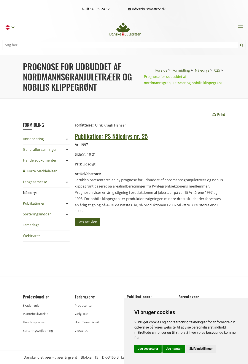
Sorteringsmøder (37, 214)
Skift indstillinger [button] (201, 348)
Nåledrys (202, 70)
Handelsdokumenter (40, 160)
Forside (161, 70)
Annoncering (33, 138)
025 (217, 70)
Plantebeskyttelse (35, 314)
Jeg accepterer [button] (148, 348)
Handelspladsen (34, 322)
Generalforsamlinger (40, 149)
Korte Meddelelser (40, 171)
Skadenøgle (31, 305)
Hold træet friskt (87, 322)
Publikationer (34, 203)
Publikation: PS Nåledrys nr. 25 (116, 136)
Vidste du (82, 331)
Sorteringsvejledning (38, 331)
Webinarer (31, 235)
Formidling (181, 70)
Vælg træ (81, 314)
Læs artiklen (87, 222)
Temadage (31, 225)
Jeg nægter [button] (173, 348)
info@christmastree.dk (148, 8)
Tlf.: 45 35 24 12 (99, 8)
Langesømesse (35, 182)
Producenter (84, 305)
